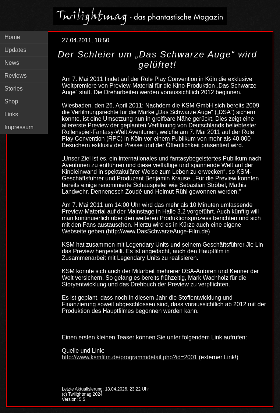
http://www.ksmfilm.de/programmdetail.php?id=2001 (129, 357)
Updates (15, 50)
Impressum (18, 127)
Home (12, 37)
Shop (11, 101)
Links (11, 114)
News (11, 63)
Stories (13, 88)
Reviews (15, 76)
